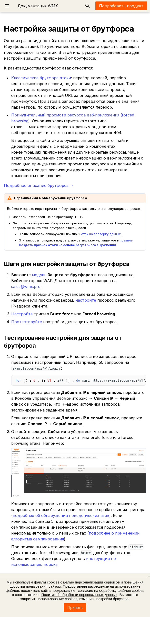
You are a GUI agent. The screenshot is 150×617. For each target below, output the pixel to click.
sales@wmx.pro (25, 286)
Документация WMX (38, 5)
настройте (85, 300)
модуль (39, 274)
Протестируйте (26, 321)
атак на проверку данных (101, 234)
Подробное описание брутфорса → (39, 185)
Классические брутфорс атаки (41, 77)
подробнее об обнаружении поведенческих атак (61, 515)
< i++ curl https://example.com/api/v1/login (80, 380)
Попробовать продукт (121, 5)
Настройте (22, 313)
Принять (75, 608)
